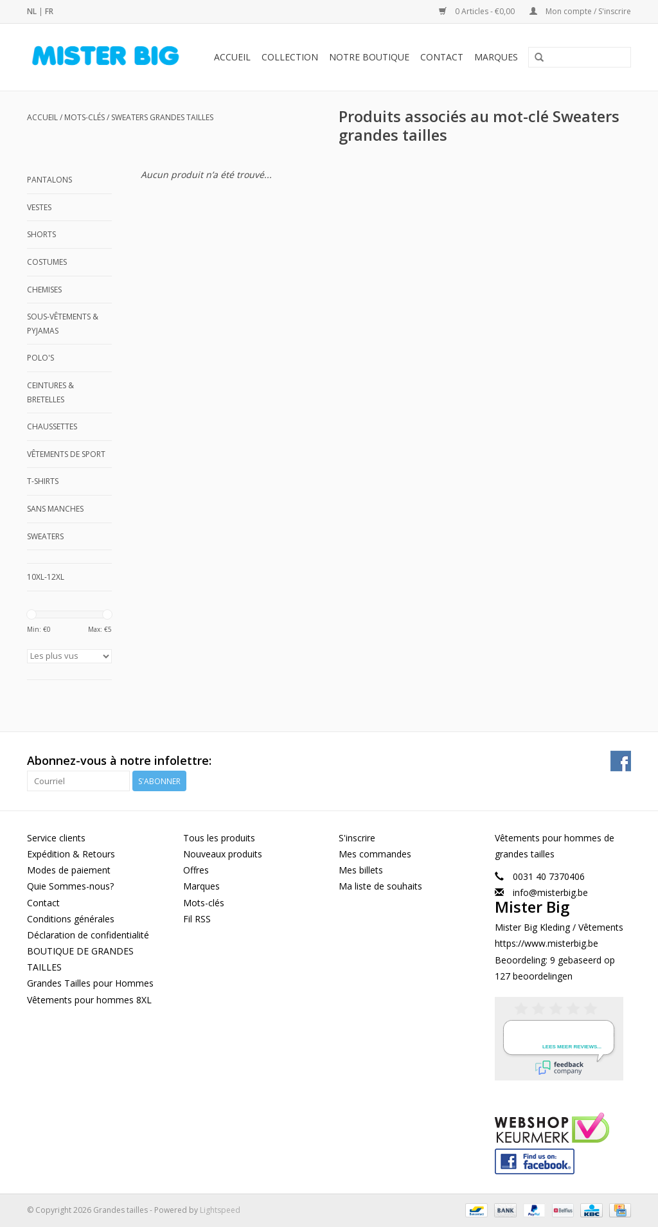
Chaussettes (52, 426)
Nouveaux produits (222, 854)
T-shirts (42, 481)
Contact (441, 57)
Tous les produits (219, 838)
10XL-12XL (45, 576)
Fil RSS (197, 919)
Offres (196, 870)
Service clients (56, 838)
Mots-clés (84, 117)
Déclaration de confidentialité (88, 935)
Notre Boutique (369, 57)
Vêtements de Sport (66, 454)
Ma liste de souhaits (380, 886)
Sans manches (55, 508)
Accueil (232, 57)
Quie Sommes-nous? (70, 886)
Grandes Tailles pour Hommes (90, 983)
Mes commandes (375, 854)
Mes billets (361, 870)
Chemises (44, 289)
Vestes (39, 207)
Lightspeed (220, 1210)
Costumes (47, 261)
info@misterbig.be (550, 892)
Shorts (41, 234)
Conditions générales (70, 919)
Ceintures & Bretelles (50, 392)
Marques (496, 57)
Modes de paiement (69, 870)
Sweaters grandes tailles (162, 117)
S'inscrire (357, 838)
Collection (290, 57)
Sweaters (45, 536)
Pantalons (49, 179)
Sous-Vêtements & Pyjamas (62, 323)
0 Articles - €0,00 (478, 11)
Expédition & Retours (71, 854)
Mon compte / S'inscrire (580, 11)
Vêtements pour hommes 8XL (89, 1000)
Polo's (40, 357)
